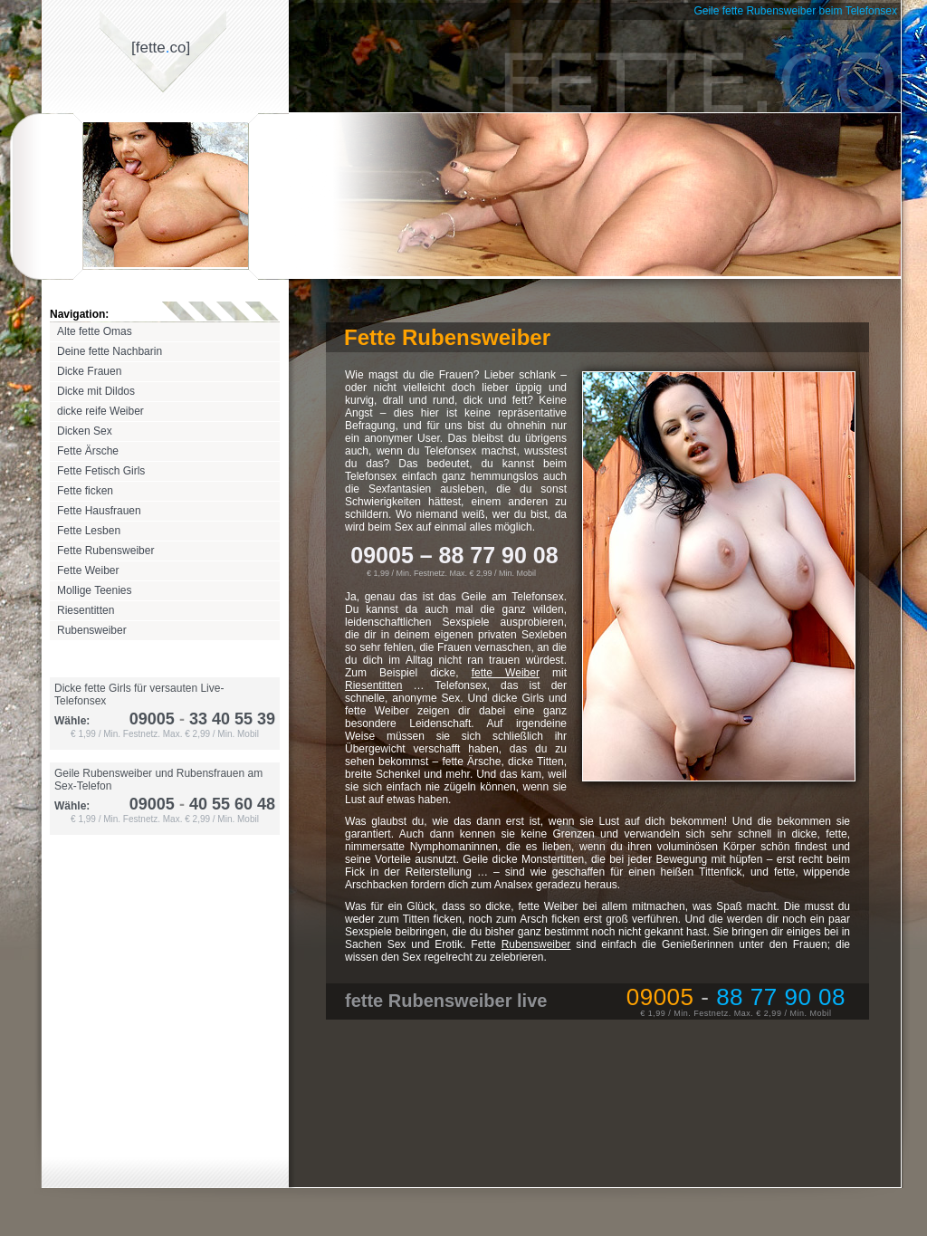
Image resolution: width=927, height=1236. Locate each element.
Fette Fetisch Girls (101, 471)
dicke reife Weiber (100, 411)
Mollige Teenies (94, 590)
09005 (152, 719)
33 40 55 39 (225, 719)
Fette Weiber (88, 570)
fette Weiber (506, 672)
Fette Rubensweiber (105, 550)
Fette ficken (85, 490)
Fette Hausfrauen (99, 510)
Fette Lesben (88, 530)
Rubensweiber (92, 630)
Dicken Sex (84, 431)
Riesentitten (85, 610)
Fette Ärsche (88, 451)
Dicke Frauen (89, 371)
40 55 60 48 (225, 804)
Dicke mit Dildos (96, 391)
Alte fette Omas (94, 331)
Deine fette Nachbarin (109, 351)
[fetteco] (160, 47)
